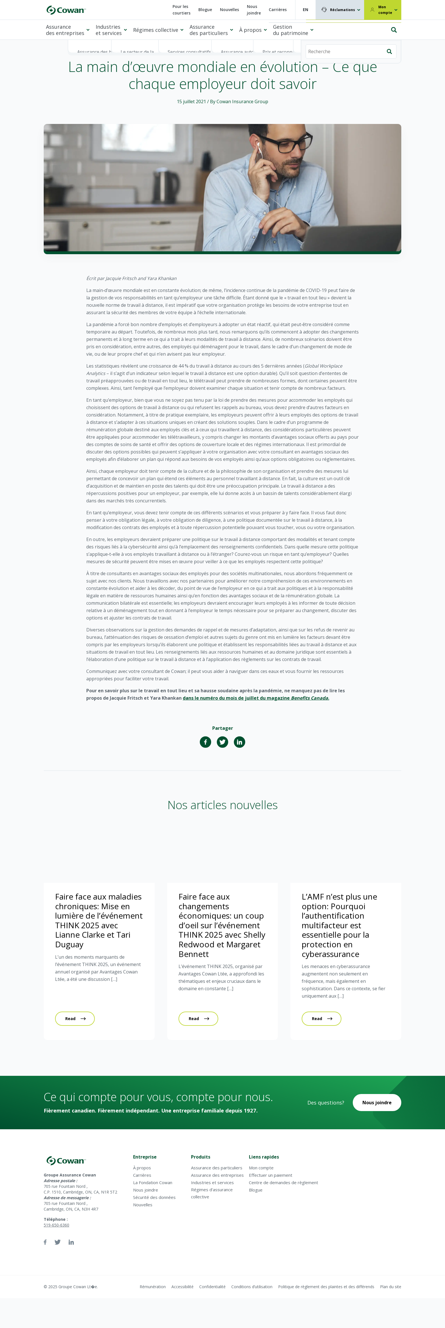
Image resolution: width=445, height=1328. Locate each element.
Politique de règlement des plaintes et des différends (326, 1286)
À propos (250, 29)
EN (305, 9)
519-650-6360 (56, 1225)
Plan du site (390, 1286)
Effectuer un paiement (270, 1175)
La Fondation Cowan (152, 1182)
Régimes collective (155, 29)
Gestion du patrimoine (290, 30)
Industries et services (109, 30)
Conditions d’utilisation (251, 1286)
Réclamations (342, 9)
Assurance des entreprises (65, 30)
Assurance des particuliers (209, 30)
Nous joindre (254, 10)
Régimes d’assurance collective (212, 1193)
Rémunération (153, 1286)
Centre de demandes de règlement (283, 1182)
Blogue (205, 9)
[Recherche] (351, 27)
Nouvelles (229, 9)
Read (70, 1018)
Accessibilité (182, 1286)
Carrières (278, 9)
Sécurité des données (154, 1197)
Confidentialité (212, 1286)
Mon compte (385, 10)
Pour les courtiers (181, 10)
